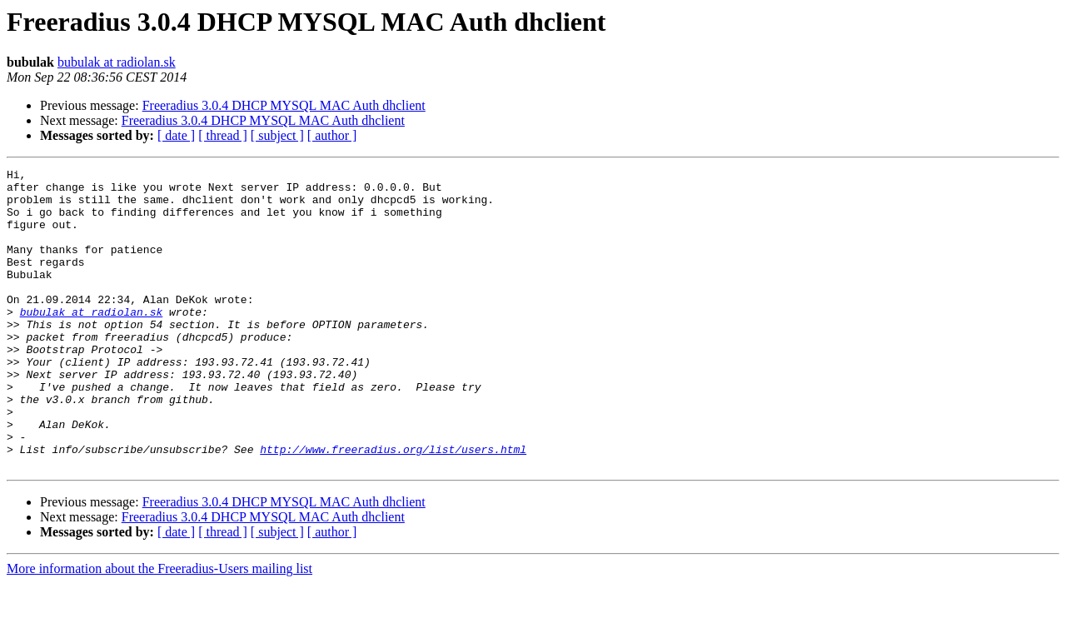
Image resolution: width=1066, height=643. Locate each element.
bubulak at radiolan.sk (116, 62)
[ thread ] (222, 135)
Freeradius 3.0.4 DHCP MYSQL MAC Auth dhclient (284, 105)
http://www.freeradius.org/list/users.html (393, 506)
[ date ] (176, 135)
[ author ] (332, 135)
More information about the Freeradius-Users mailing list (159, 628)
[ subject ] (277, 135)
